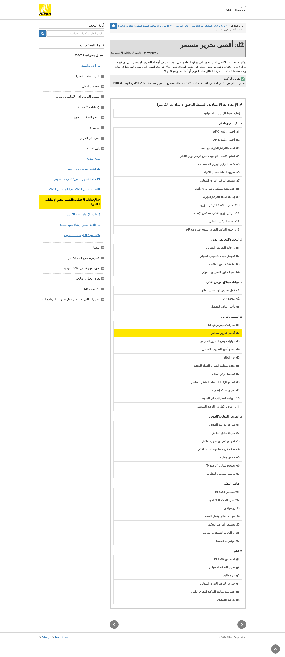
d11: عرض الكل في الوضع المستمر (218, 406)
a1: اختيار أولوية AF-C (226, 131)
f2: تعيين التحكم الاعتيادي (224, 500)
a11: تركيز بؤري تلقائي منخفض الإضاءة (216, 213)
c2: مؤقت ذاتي (231, 298)
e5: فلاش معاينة (230, 457)
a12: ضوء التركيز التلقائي (224, 221)
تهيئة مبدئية (93, 158)
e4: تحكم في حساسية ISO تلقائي (218, 449)
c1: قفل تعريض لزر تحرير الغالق (220, 290)
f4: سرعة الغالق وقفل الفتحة (222, 516)
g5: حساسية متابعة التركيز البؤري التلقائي (214, 591)
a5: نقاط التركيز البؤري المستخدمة (219, 164)
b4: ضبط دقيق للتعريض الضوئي (220, 272)
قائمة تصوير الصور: (77, 179)
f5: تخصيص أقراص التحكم (224, 524)
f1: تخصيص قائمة (227, 492)
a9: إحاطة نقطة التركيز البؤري (221, 197)
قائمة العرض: (83, 168)
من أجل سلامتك (90, 65)
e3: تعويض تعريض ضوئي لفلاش (221, 441)
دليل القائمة (182, 25)
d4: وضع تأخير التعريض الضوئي (221, 349)
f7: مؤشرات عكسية (228, 541)
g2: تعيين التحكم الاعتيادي (224, 567)
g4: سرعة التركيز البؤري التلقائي (220, 583)
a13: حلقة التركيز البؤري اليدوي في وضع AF (213, 229)
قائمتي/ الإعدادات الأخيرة (82, 235)
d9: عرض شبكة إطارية (226, 390)
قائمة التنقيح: (80, 225)
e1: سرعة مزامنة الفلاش (224, 424)
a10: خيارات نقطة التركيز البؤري (220, 205)
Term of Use (61, 637)
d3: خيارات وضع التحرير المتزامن (220, 341)
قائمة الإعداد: (83, 214)
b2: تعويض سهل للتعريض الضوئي (220, 256)
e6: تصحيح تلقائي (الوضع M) (223, 465)
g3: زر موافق (231, 575)
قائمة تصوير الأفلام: (74, 189)
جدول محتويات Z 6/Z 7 (89, 55)
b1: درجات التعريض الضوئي (223, 247)
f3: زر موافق (232, 508)
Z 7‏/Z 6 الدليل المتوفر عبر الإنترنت (209, 25)
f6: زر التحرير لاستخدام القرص (221, 532)
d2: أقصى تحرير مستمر (225, 333)
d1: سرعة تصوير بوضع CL (224, 325)
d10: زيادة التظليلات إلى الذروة (221, 398)
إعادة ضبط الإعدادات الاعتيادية (221, 113)
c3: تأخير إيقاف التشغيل (225, 306)
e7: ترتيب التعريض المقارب (223, 473)
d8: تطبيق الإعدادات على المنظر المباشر (215, 382)
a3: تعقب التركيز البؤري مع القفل (219, 148)
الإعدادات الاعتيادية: (72, 202)
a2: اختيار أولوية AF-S (226, 139)
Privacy (45, 637)
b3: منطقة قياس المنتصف (224, 264)
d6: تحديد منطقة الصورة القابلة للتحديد (217, 365)
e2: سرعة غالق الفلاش (226, 433)
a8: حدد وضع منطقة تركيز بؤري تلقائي (217, 188)
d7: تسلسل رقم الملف (226, 374)
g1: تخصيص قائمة (227, 559)
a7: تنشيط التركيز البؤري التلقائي (220, 180)
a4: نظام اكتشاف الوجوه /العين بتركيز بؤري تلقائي (210, 156)
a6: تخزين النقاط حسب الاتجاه (221, 172)
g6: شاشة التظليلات (227, 600)
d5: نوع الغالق (231, 357)
